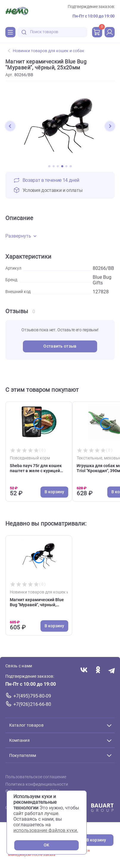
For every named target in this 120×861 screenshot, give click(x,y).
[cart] (97, 32)
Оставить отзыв (59, 346)
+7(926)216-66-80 (32, 704)
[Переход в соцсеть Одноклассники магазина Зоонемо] (97, 670)
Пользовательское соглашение (35, 777)
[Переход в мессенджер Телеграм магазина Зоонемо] (111, 670)
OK (46, 845)
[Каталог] (10, 32)
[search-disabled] (24, 32)
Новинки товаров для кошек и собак (46, 50)
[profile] (110, 32)
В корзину (96, 840)
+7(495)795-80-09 (32, 696)
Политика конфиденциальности (36, 784)
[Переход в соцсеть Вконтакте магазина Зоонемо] (84, 670)
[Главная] (16, 12)
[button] (10, 126)
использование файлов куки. (45, 830)
